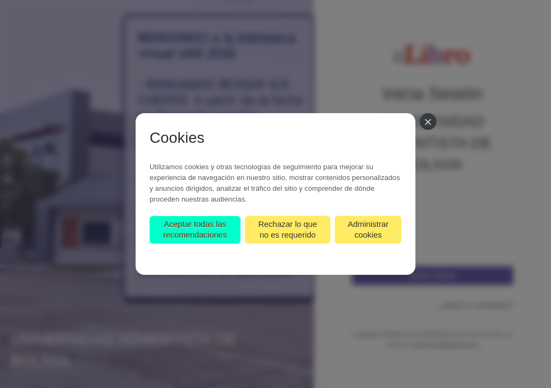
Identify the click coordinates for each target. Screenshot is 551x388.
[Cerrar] (428, 121)
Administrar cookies (368, 229)
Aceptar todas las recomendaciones (195, 229)
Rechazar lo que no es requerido (287, 229)
